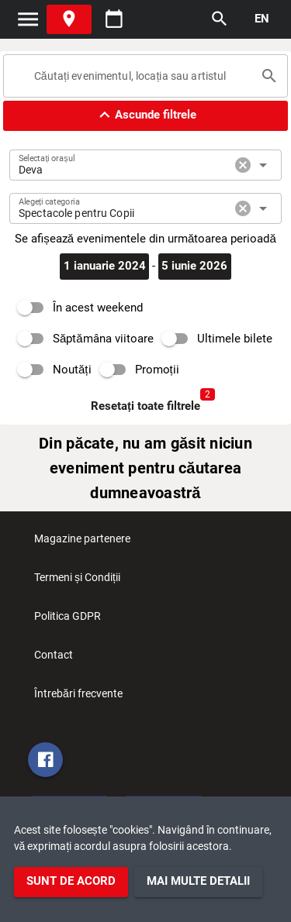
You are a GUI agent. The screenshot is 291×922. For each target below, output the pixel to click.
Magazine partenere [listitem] (82, 543)
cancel (243, 165)
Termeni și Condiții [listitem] (77, 581)
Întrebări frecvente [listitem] (78, 698)
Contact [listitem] (53, 659)
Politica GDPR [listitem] (67, 620)
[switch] (76, 307)
